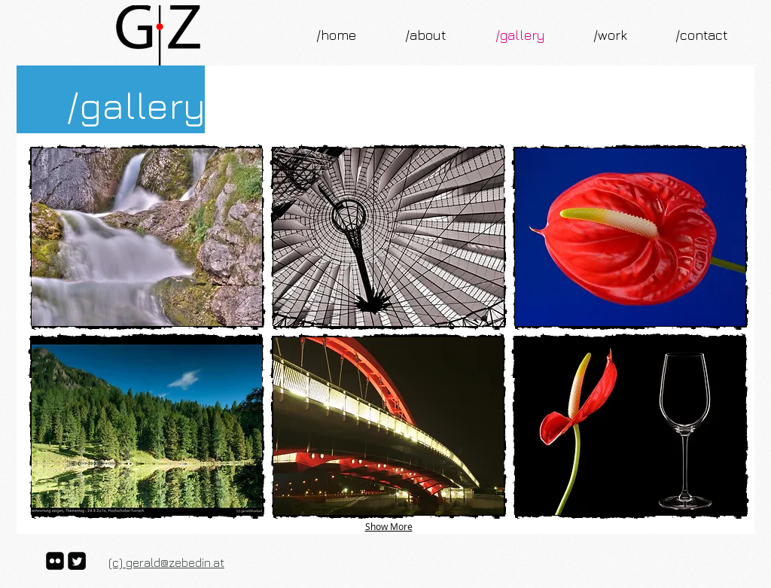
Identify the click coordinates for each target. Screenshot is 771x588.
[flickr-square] (55, 561)
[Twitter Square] (77, 561)
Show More (389, 526)
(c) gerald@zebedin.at (166, 562)
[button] (147, 237)
